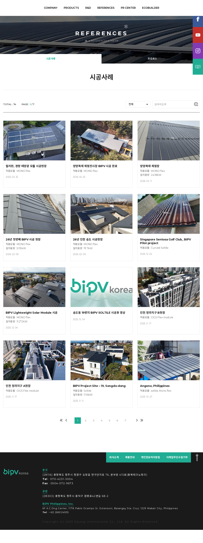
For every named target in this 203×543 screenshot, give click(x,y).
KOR (184, 8)
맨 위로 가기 (197, 470)
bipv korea (15, 485)
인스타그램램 (198, 51)
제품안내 (130, 470)
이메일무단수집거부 (177, 470)
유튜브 (198, 35)
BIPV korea (19, 8)
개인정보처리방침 (150, 470)
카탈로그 (198, 67)
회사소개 (114, 470)
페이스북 (198, 19)
